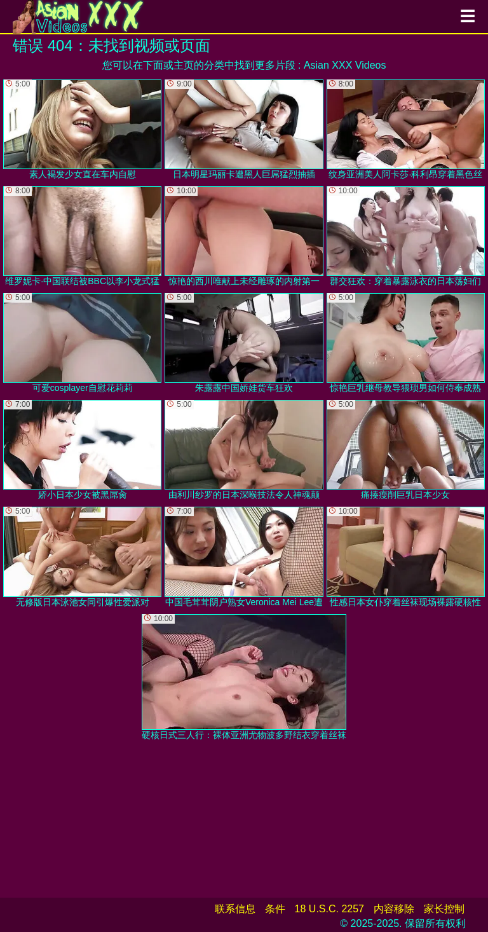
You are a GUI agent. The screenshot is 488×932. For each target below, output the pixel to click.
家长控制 (444, 908)
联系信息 (235, 908)
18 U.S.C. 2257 (329, 908)
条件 (275, 908)
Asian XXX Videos (345, 65)
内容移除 (394, 908)
